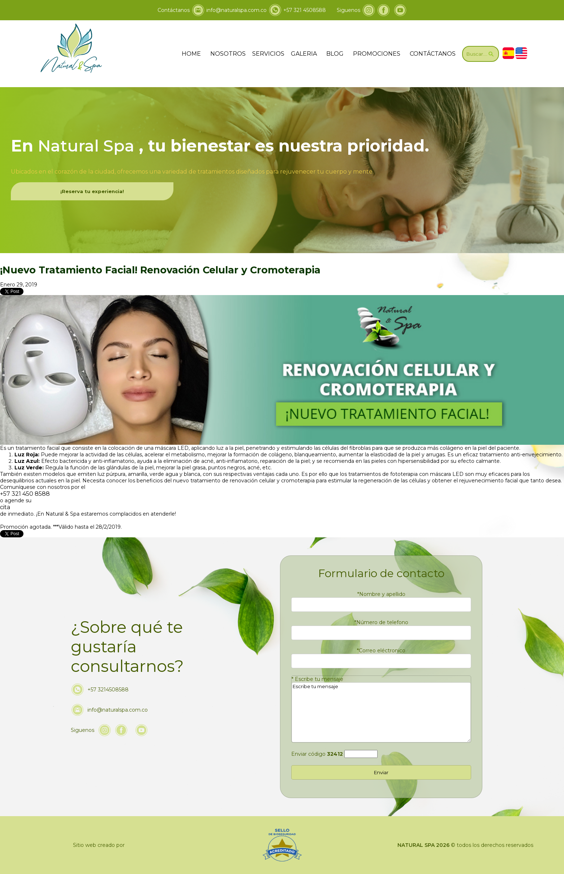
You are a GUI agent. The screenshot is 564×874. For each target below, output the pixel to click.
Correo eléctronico (381, 650)
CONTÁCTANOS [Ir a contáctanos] (433, 53)
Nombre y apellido (381, 594)
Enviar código (317, 754)
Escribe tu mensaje (317, 679)
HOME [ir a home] (191, 53)
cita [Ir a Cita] (5, 507)
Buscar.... (480, 53)
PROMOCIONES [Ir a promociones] (376, 53)
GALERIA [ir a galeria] (304, 53)
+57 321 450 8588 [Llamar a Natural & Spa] (25, 493)
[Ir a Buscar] (480, 54)
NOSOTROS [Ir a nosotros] (228, 53)
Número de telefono (381, 622)
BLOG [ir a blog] (335, 53)
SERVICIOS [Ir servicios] (268, 53)
